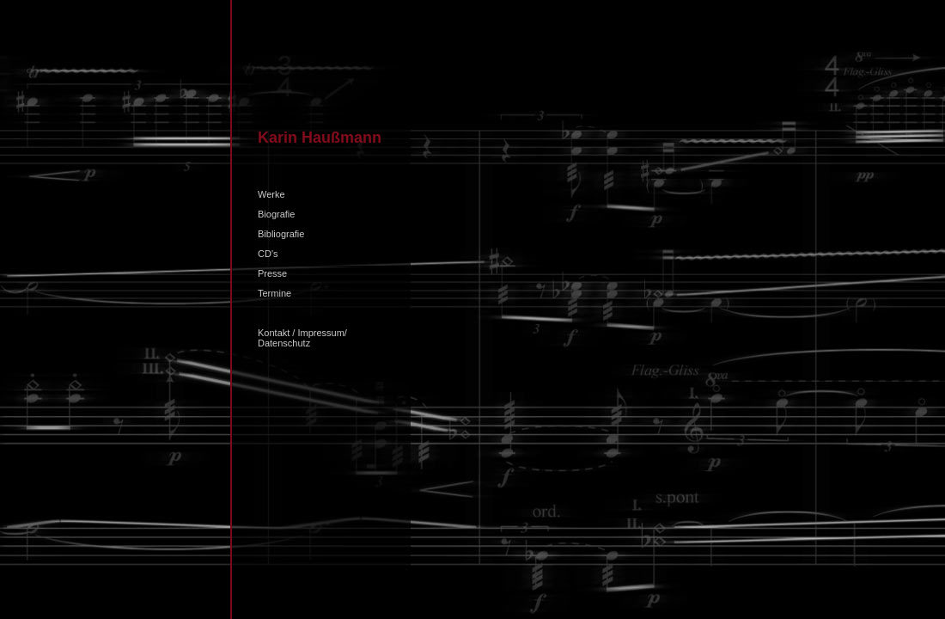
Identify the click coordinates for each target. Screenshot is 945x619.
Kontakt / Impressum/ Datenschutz (302, 338)
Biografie (276, 214)
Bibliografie (281, 234)
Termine (274, 293)
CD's (268, 253)
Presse (272, 273)
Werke (271, 194)
